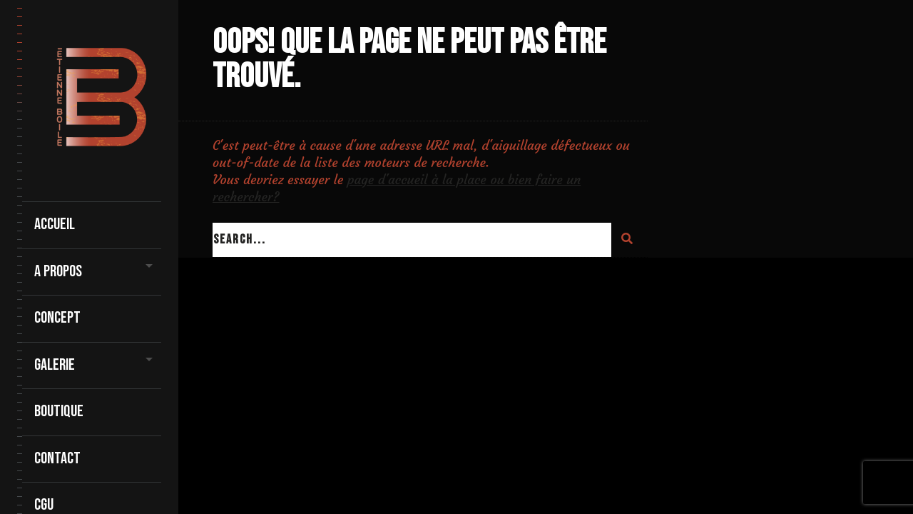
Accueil (54, 224)
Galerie (54, 365)
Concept (57, 318)
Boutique (58, 411)
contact (57, 458)
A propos (58, 271)
